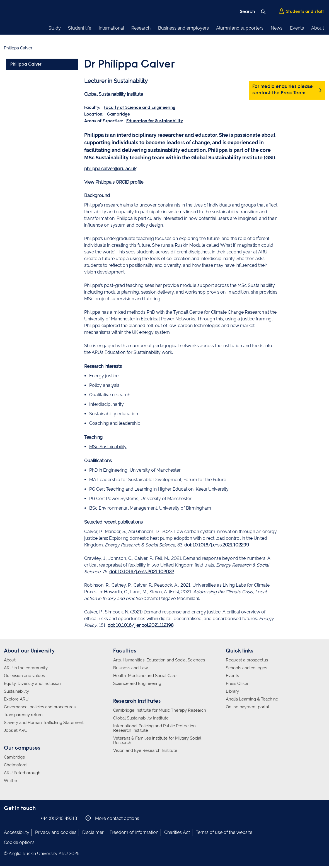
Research (141, 28)
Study (55, 28)
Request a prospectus (247, 660)
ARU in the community (26, 667)
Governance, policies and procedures (40, 706)
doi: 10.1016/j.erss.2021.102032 (141, 571)
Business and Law (130, 667)
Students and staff (301, 11)
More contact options (112, 818)
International (111, 28)
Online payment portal (247, 706)
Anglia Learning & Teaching (252, 699)
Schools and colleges (246, 667)
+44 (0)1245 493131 (60, 818)
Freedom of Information (134, 832)
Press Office (237, 683)
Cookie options (19, 842)
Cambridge (118, 114)
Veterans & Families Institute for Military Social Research (157, 740)
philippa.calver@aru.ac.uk (110, 168)
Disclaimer (93, 832)
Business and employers (183, 28)
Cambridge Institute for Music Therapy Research (159, 710)
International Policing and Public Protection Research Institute (154, 728)
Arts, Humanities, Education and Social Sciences (159, 660)
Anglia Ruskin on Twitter (24, 818)
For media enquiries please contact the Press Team (282, 90)
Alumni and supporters (239, 28)
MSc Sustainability (108, 446)
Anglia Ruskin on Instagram (16, 818)
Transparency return (23, 714)
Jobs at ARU (15, 730)
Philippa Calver (26, 64)
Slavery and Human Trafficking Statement (44, 722)
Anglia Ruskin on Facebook (7, 818)
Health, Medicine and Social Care (144, 675)
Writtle (10, 780)
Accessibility (16, 832)
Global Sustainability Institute (141, 718)
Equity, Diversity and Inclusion (32, 683)
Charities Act (177, 832)
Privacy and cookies (55, 832)
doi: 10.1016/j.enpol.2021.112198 (140, 625)
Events (297, 28)
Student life (79, 28)
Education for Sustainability (154, 121)
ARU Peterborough (22, 772)
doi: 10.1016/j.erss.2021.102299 (216, 545)
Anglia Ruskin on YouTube (32, 818)
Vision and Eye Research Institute (145, 750)
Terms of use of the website (224, 832)
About (317, 28)
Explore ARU (16, 699)
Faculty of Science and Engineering (139, 107)
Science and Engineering (137, 683)
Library (232, 691)
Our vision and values (24, 675)
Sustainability (16, 691)
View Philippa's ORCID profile (113, 182)
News (276, 28)
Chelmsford (15, 764)
